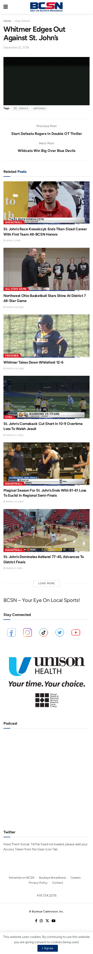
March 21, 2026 (13, 435)
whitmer (39, 108)
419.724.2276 (46, 895)
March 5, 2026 (13, 568)
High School (22, 21)
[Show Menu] (5, 7)
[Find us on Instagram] (41, 921)
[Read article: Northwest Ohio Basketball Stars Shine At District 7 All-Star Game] (46, 269)
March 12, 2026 (13, 501)
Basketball (13, 222)
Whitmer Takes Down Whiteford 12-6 (33, 362)
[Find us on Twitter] (47, 921)
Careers (75, 877)
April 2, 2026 (11, 240)
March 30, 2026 (13, 307)
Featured (12, 355)
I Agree (47, 948)
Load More (46, 583)
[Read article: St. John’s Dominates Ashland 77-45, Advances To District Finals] (46, 530)
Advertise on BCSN (21, 877)
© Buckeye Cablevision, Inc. (46, 911)
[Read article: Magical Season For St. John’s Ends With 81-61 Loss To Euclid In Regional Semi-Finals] (46, 464)
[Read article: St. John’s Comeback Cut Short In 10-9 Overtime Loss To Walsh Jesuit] (46, 397)
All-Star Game (15, 289)
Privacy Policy (38, 882)
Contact (57, 882)
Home (7, 21)
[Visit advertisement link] (46, 680)
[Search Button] (87, 7)
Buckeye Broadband (52, 877)
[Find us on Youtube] (53, 921)
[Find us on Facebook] (36, 921)
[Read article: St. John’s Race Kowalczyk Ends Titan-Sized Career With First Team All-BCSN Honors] (46, 203)
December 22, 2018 (16, 47)
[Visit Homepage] (46, 6)
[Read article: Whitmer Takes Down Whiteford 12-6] (46, 336)
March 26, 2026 (13, 368)
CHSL (8, 417)
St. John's (21, 108)
